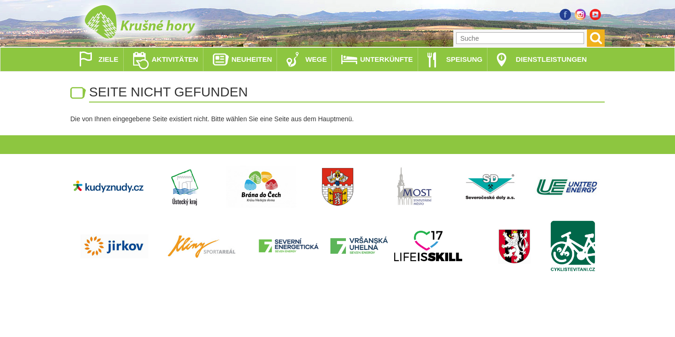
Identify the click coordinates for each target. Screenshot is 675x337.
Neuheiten (252, 59)
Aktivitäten (175, 59)
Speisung (464, 59)
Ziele (108, 59)
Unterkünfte (386, 59)
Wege (316, 59)
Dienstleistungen (551, 59)
